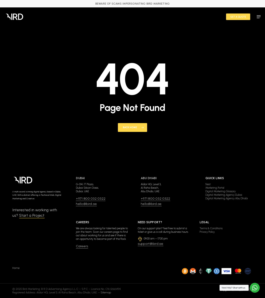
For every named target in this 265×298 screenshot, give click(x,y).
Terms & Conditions (211, 228)
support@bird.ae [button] (150, 244)
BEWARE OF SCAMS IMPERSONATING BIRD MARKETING (132, 3)
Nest (208, 184)
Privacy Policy (207, 231)
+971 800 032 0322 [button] (90, 198)
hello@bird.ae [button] (86, 204)
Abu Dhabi (149, 178)
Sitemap (106, 289)
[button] (259, 17)
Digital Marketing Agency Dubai (223, 194)
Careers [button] (82, 246)
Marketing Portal (214, 187)
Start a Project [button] (32, 215)
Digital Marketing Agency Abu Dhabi (226, 198)
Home (16, 264)
